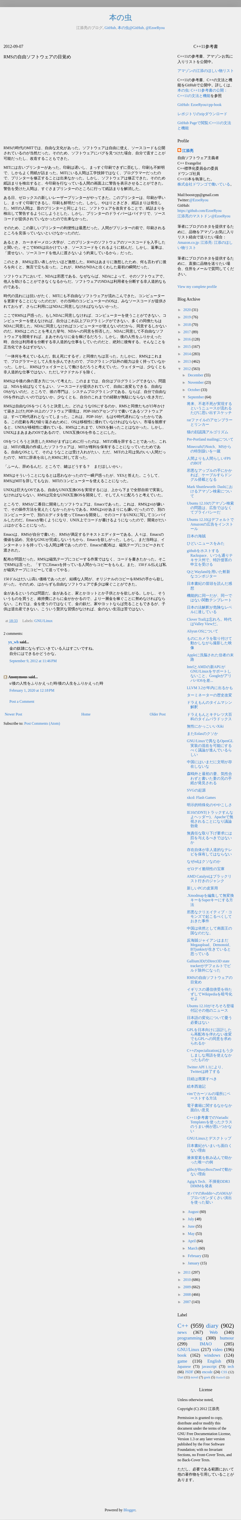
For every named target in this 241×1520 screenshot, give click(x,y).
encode (207, 1372)
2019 (187, 317)
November (196, 382)
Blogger (130, 1510)
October (194, 390)
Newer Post (13, 714)
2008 (187, 1295)
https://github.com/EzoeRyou (199, 211)
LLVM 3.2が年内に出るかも (210, 688)
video (218, 1349)
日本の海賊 (196, 536)
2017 (187, 332)
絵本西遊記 (196, 1086)
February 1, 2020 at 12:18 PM (31, 690)
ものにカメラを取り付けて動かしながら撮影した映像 (209, 642)
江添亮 (187, 151)
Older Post (158, 714)
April (192, 1241)
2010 (187, 1280)
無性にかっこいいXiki (205, 726)
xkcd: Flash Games (201, 798)
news (182, 1332)
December (196, 375)
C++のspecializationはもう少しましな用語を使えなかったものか (210, 1054)
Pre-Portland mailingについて (210, 439)
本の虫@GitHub (131, 28)
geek (207, 1377)
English (214, 1361)
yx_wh (13, 642)
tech (231, 1366)
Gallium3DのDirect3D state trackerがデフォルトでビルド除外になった (209, 965)
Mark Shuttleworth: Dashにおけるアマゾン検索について (210, 491)
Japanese (184, 1366)
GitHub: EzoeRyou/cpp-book (199, 105)
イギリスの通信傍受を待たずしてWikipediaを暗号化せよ (209, 993)
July (191, 1219)
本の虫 (120, 17)
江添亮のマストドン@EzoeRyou (203, 216)
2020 (187, 310)
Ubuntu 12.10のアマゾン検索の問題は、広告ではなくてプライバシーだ (210, 507)
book (181, 1355)
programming (189, 1337)
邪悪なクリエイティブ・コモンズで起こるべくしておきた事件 (209, 916)
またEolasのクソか (202, 734)
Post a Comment (21, 701)
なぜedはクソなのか (204, 861)
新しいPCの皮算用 (202, 888)
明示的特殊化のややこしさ (209, 805)
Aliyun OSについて (202, 631)
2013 (187, 361)
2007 (187, 1302)
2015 (187, 347)
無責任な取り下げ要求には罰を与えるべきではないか (209, 837)
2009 (187, 1287)
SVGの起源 (196, 790)
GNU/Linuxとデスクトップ (209, 1138)
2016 (187, 339)
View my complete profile (197, 287)
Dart (180, 1377)
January (194, 1263)
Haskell (220, 1377)
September (196, 397)
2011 (187, 1272)
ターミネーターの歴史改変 (209, 695)
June (192, 1226)
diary (212, 1325)
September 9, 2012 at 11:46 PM (33, 661)
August (194, 1212)
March (193, 1248)
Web (213, 1332)
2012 (187, 369)
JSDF (189, 1372)
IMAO (206, 1343)
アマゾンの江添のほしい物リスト (205, 71)
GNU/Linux (43, 621)
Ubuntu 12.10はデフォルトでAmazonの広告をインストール (210, 524)
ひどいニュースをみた (206, 543)
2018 (187, 325)
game (182, 1361)
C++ (182, 1325)
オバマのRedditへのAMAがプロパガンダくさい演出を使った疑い (209, 1197)
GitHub (110, 28)
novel (194, 1377)
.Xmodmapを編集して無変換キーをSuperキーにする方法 (210, 899)
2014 (187, 354)
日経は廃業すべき (202, 1079)
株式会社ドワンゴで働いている (203, 184)
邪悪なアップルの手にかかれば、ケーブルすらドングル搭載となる (209, 474)
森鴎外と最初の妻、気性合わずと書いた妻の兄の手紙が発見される (209, 778)
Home (86, 714)
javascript (209, 1366)
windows (212, 1355)
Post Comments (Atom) (42, 723)
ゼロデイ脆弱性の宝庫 (206, 869)
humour (227, 1337)
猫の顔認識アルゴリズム (207, 432)
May (192, 1234)
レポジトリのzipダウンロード (202, 114)
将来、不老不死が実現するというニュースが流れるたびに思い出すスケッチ (209, 408)
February (195, 1256)
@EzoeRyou (155, 28)
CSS (224, 1372)
